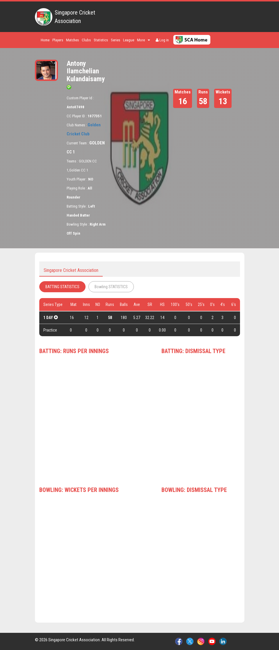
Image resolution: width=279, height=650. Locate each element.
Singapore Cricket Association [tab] (71, 270)
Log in (162, 40)
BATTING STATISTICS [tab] (62, 286)
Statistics (101, 40)
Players (57, 40)
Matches (72, 40)
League (128, 40)
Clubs (86, 40)
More (143, 40)
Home (45, 40)
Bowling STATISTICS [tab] (111, 286)
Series (115, 40)
